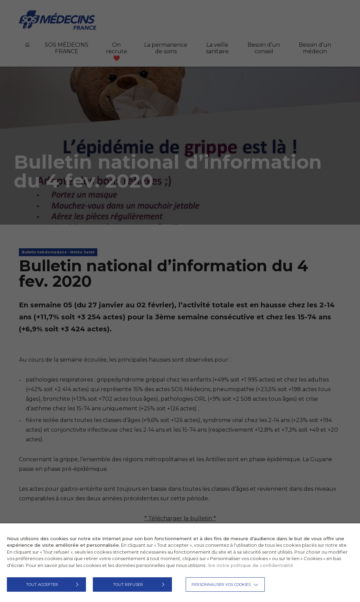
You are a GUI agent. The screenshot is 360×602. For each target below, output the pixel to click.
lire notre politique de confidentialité (250, 565)
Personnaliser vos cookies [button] (221, 584)
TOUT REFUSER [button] (128, 584)
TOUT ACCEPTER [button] (42, 584)
